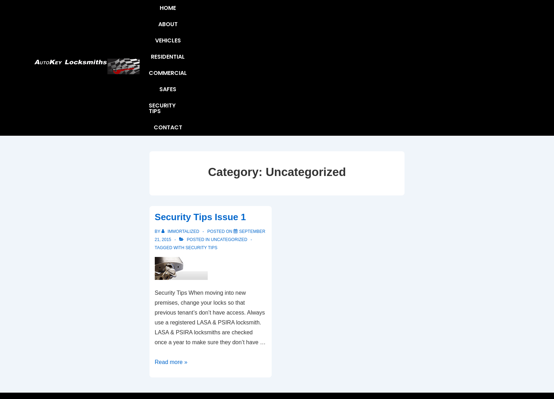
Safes (382, 13)
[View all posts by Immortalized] (180, 121)
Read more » (171, 252)
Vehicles (257, 13)
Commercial (344, 13)
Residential (297, 13)
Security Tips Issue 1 (200, 107)
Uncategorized (229, 129)
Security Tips (421, 13)
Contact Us (253, 351)
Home (195, 13)
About (224, 13)
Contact (466, 13)
